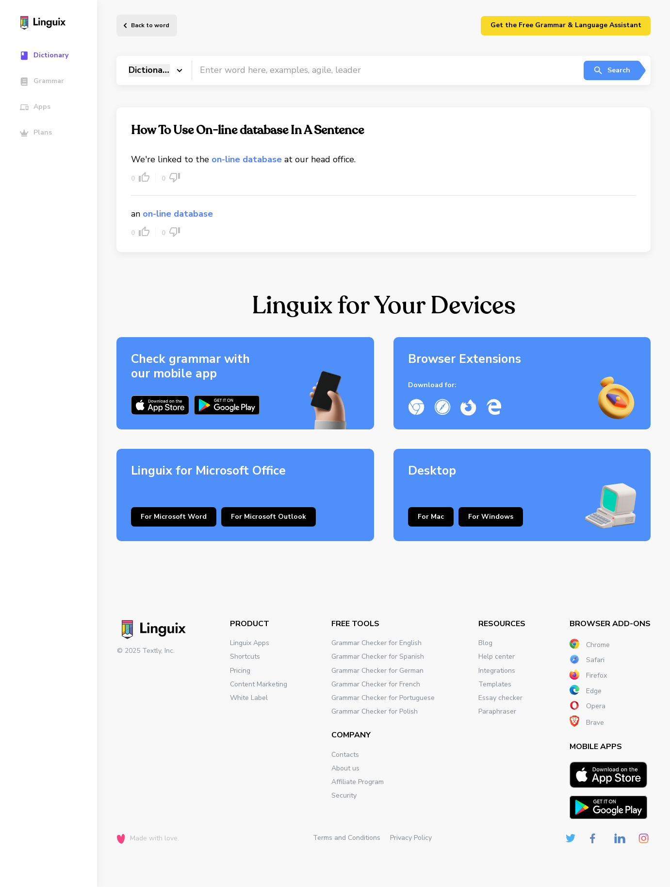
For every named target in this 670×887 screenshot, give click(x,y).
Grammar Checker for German (377, 670)
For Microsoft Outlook (268, 516)
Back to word (150, 25)
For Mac (431, 516)
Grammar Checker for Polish (374, 711)
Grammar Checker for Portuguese (383, 697)
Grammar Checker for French (375, 684)
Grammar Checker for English (376, 643)
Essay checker (500, 697)
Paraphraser (497, 711)
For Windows (490, 516)
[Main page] (53, 24)
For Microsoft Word (174, 516)
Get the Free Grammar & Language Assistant (565, 25)
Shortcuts (245, 656)
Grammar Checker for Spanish (377, 656)
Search (611, 70)
